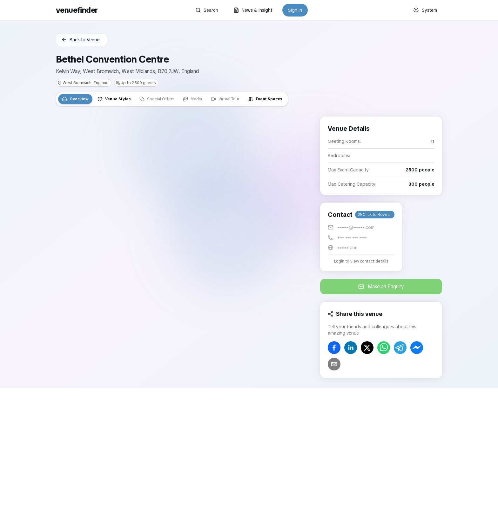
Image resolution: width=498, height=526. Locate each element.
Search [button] (206, 10)
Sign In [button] (295, 10)
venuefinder (77, 10)
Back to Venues (81, 40)
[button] (361, 237)
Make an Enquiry (381, 286)
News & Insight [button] (252, 10)
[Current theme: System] (425, 10)
